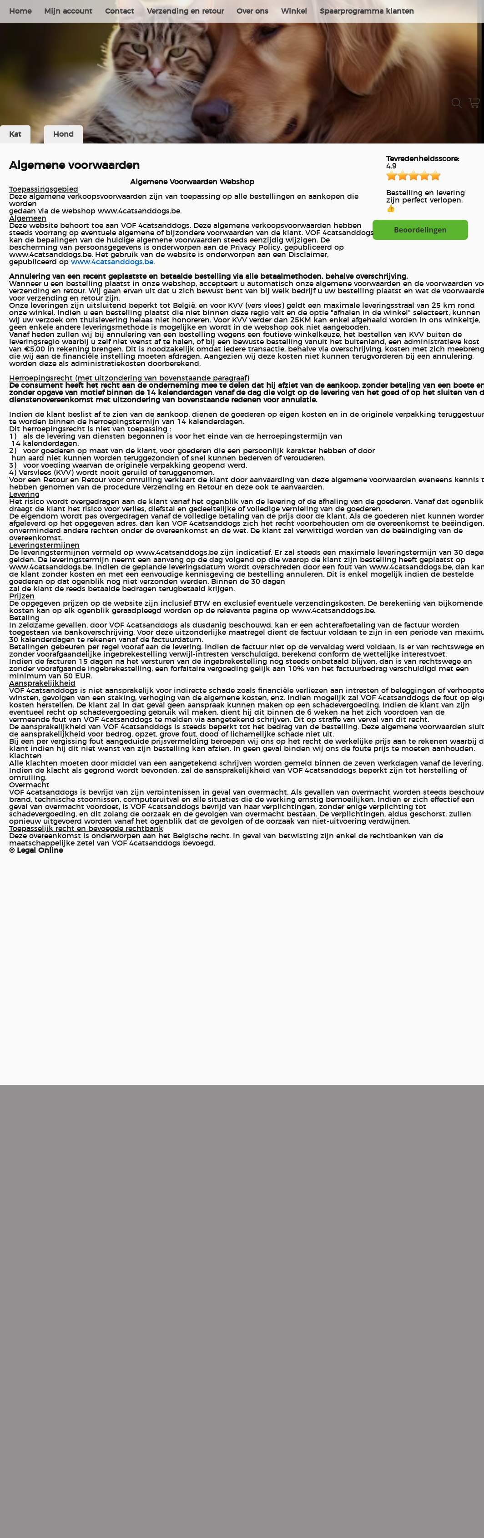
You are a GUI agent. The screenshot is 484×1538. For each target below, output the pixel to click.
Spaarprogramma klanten (367, 11)
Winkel (294, 11)
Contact (119, 11)
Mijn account (68, 11)
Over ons (252, 11)
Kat (15, 134)
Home (20, 11)
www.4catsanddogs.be (112, 262)
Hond (63, 134)
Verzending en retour (185, 11)
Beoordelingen (420, 230)
